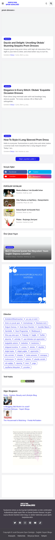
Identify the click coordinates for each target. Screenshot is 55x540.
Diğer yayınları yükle (26, 159)
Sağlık (34, 335)
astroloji (17, 339)
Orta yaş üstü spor (12, 335)
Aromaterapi (28, 323)
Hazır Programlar (21, 331)
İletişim (44, 536)
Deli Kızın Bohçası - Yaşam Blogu (17, 409)
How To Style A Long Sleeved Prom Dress (26, 139)
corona (24, 347)
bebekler (24, 343)
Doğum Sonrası (10, 327)
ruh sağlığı (9, 363)
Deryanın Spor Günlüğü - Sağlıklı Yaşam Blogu (34, 532)
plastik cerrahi (39, 359)
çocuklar (26, 367)
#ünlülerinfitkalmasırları (14, 319)
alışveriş (8, 339)
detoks (32, 347)
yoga (34, 363)
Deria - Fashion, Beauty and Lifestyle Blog (20, 395)
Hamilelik (8, 331)
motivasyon (9, 359)
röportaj (19, 363)
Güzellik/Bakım (43, 327)
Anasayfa (11, 536)
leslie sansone (31, 355)
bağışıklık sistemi (11, 343)
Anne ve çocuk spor (12, 323)
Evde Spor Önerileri (27, 327)
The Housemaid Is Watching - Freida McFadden (22, 420)
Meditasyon (35, 331)
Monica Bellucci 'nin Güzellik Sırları (29, 190)
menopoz (43, 355)
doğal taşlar (9, 351)
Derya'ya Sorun (33, 536)
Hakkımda (21, 536)
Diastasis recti (41, 323)
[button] (3, 4)
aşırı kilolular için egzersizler (34, 339)
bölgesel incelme (11, 347)
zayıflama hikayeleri (12, 367)
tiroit (27, 363)
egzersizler (34, 351)
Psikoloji (25, 335)
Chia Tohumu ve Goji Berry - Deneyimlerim (32, 200)
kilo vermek (9, 355)
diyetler (41, 347)
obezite (20, 359)
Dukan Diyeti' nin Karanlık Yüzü (28, 210)
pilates (28, 359)
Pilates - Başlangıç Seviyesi (26, 220)
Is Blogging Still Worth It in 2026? (17, 407)
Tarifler (42, 335)
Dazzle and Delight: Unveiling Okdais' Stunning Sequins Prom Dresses (24, 44)
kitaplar (20, 355)
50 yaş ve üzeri (32, 319)
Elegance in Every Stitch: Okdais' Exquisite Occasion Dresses (27, 91)
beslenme (35, 343)
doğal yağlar (22, 351)
